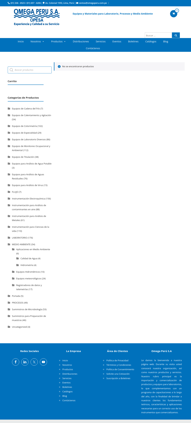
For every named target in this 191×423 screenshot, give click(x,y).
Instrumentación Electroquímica (28, 198)
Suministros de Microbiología (27, 309)
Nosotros (37, 41)
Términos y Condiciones (118, 364)
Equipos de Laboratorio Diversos (29, 139)
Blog (165, 41)
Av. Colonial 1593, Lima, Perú (59, 3)
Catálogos (150, 41)
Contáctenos (93, 48)
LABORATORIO (19, 237)
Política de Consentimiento (120, 369)
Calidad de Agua (29, 258)
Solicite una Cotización (118, 373)
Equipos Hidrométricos (28, 271)
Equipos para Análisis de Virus (27, 185)
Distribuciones (81, 41)
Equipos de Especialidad (24, 132)
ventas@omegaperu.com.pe (93, 3)
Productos (58, 41)
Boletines (133, 41)
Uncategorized (19, 326)
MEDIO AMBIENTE (21, 244)
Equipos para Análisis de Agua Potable (31, 163)
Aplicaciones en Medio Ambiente (33, 249)
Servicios (101, 41)
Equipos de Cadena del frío (26, 108)
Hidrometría (27, 265)
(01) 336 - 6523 (18, 3)
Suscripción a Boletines (118, 378)
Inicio (21, 41)
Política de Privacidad (117, 360)
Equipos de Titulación (23, 156)
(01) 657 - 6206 (34, 3)
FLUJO (15, 191)
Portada (16, 295)
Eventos (116, 41)
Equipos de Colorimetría (24, 126)
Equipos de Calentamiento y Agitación (31, 115)
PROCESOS (17, 302)
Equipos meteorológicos (28, 278)
